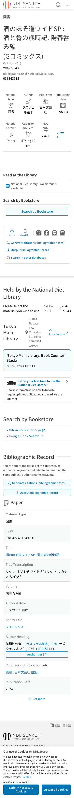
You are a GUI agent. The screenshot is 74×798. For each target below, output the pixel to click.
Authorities (37, 654)
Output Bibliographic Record (28, 250)
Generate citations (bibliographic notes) (35, 243)
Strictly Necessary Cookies (21, 789)
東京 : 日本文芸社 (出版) (22, 672)
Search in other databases (26, 257)
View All (60, 134)
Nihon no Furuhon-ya (27, 430)
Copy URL (24, 232)
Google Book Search (26, 435)
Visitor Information (59, 332)
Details (27, 776)
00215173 (45, 648)
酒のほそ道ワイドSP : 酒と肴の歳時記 (32, 554)
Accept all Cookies (56, 789)
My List (12, 232)
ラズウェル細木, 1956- (42, 643)
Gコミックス (15, 626)
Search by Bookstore (37, 211)
